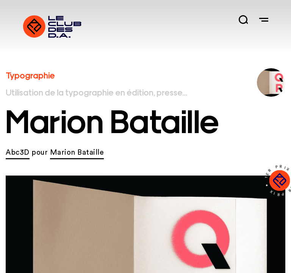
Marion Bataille (77, 152)
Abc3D (18, 152)
